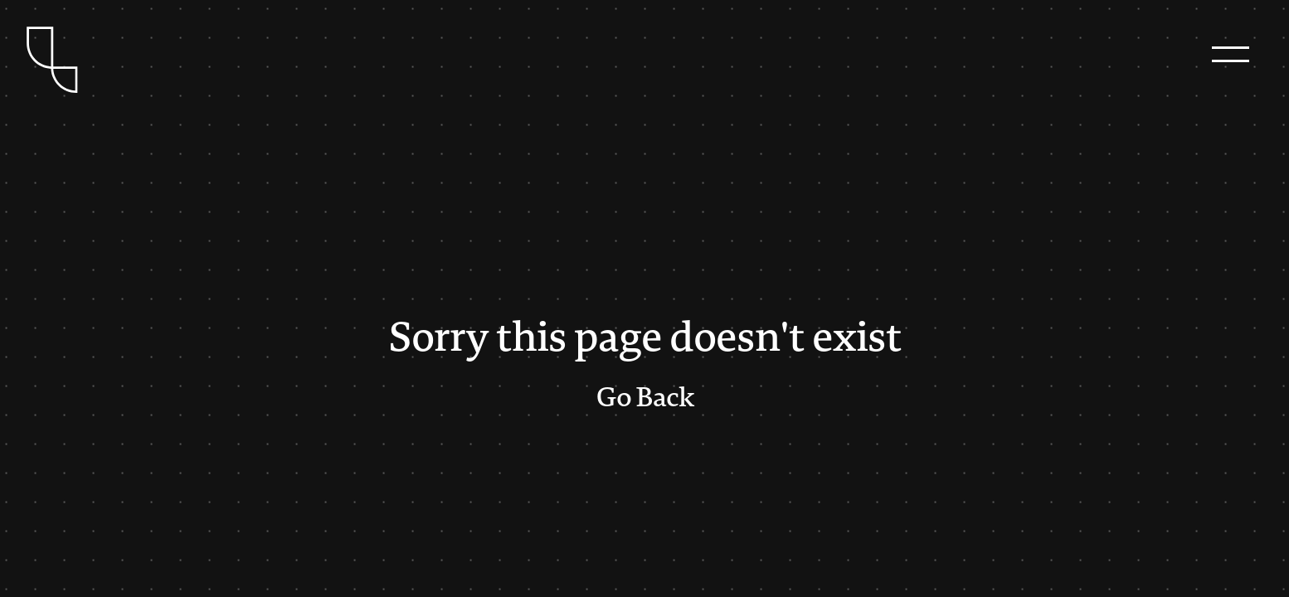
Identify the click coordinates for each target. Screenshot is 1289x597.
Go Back (645, 398)
